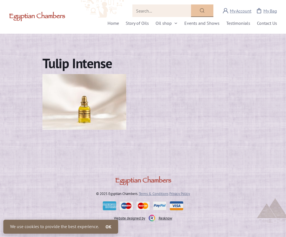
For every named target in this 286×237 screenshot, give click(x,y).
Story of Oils (137, 23)
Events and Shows (202, 23)
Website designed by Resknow (143, 218)
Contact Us (267, 23)
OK (108, 226)
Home (113, 23)
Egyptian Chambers (37, 17)
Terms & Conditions (153, 193)
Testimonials (238, 23)
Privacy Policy (179, 193)
